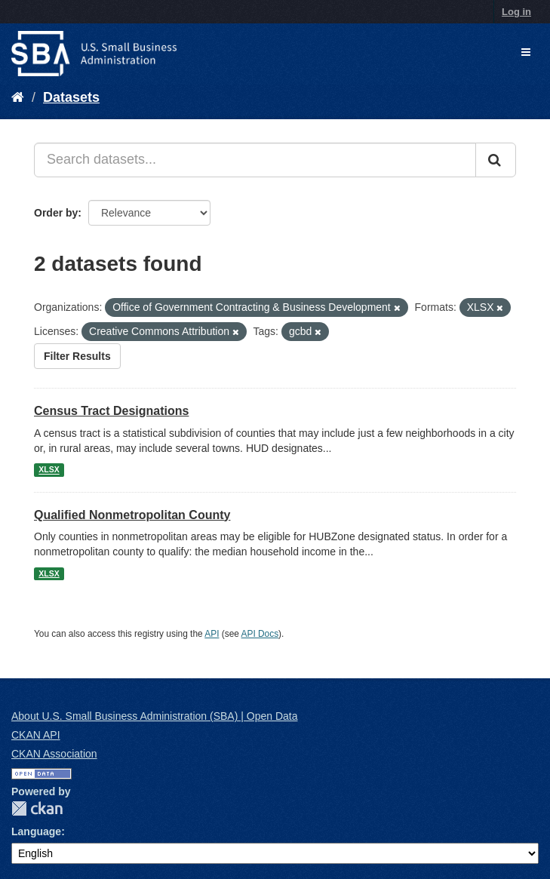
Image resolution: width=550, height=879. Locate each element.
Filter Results (77, 356)
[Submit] (495, 160)
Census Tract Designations (111, 410)
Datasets (71, 97)
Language (36, 831)
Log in (516, 11)
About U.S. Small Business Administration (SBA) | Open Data (154, 716)
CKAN (37, 808)
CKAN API (35, 735)
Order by (56, 213)
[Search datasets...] (255, 160)
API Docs (260, 634)
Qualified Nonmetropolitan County (132, 515)
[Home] (17, 97)
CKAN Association (54, 754)
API (211, 634)
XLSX (48, 470)
